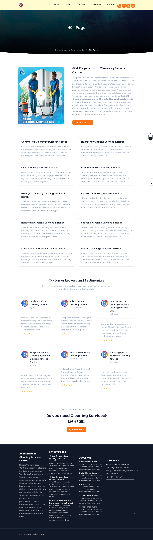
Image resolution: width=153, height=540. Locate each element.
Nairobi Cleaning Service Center (70, 50)
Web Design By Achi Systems (32, 534)
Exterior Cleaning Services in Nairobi (101, 167)
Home (56, 4)
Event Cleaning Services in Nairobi (40, 167)
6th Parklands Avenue (88, 507)
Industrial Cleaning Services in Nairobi (102, 193)
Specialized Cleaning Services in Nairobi (43, 248)
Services (81, 4)
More (109, 4)
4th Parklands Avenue (89, 473)
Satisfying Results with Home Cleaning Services (120, 355)
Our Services (82, 122)
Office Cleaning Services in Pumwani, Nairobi (61, 478)
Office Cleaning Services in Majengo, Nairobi (61, 457)
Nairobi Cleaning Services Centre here (31, 513)
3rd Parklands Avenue (89, 462)
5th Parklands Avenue (88, 495)
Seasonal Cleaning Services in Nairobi (102, 222)
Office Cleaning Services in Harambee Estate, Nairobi (61, 501)
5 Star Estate (84, 484)
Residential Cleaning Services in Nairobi (43, 222)
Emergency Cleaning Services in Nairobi (103, 141)
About (68, 4)
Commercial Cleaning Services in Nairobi (44, 141)
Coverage (96, 4)
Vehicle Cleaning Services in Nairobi (101, 248)
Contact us (76, 429)
